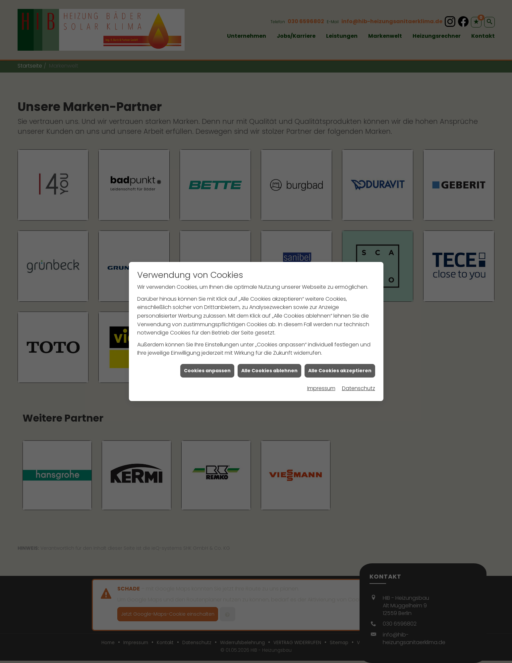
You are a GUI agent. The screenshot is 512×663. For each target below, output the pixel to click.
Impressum (321, 380)
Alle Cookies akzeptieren (339, 362)
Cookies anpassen (207, 362)
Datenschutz (358, 380)
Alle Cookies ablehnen (269, 362)
